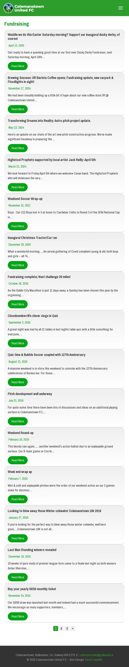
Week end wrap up (19, 469)
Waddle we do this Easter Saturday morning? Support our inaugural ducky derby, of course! (62, 37)
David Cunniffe (93, 656)
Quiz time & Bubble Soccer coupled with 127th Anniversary (45, 353)
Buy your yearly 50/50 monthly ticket (31, 585)
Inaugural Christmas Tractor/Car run (32, 237)
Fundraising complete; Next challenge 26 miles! (38, 275)
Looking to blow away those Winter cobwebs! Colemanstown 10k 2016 (53, 508)
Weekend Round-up (20, 430)
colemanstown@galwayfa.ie (96, 651)
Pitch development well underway (29, 392)
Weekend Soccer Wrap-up (24, 198)
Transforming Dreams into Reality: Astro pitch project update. (49, 120)
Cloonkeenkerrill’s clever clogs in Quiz (32, 314)
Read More (17, 66)
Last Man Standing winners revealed (31, 547)
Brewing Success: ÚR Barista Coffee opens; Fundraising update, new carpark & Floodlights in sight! (60, 80)
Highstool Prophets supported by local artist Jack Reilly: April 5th (50, 159)
